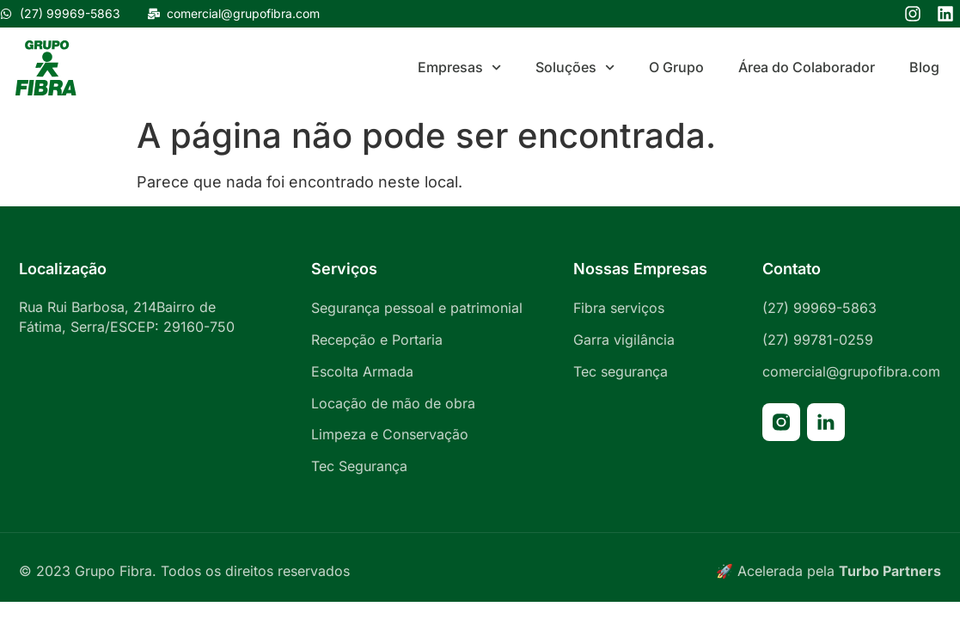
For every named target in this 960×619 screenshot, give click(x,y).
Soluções (575, 67)
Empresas (459, 67)
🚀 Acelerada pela (828, 570)
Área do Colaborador (806, 67)
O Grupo (676, 67)
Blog (924, 67)
